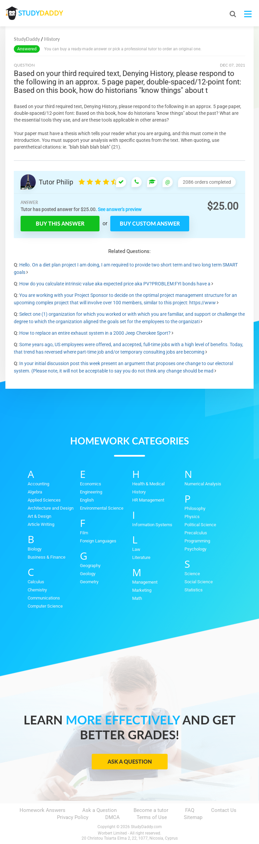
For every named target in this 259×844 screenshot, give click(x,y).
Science (192, 573)
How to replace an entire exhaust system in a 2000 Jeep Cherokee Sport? (95, 333)
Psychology (195, 549)
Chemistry (37, 589)
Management (144, 582)
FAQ (189, 810)
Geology (87, 573)
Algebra (35, 491)
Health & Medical (148, 483)
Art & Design (39, 516)
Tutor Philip (56, 182)
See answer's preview (120, 209)
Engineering (91, 491)
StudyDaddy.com (146, 826)
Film (84, 532)
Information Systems (152, 524)
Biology (34, 549)
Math (137, 598)
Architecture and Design (51, 508)
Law (136, 549)
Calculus (36, 581)
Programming (197, 540)
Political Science (200, 524)
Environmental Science (101, 508)
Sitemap (193, 817)
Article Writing (41, 524)
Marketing (141, 590)
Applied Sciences (44, 500)
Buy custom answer (150, 223)
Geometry (89, 581)
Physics (192, 516)
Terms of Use (152, 817)
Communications (44, 597)
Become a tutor (151, 810)
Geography (90, 565)
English (87, 500)
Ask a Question (130, 761)
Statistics (193, 589)
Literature (141, 557)
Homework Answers (42, 810)
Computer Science (45, 606)
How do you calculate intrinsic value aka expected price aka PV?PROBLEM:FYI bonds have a (114, 283)
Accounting (38, 483)
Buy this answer (60, 223)
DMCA (112, 817)
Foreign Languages (98, 540)
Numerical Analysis (202, 483)
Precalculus (195, 532)
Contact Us (223, 810)
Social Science (198, 581)
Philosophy (194, 508)
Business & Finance (46, 557)
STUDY (41, 13)
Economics (90, 483)
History (139, 491)
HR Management (148, 500)
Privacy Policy (72, 817)
